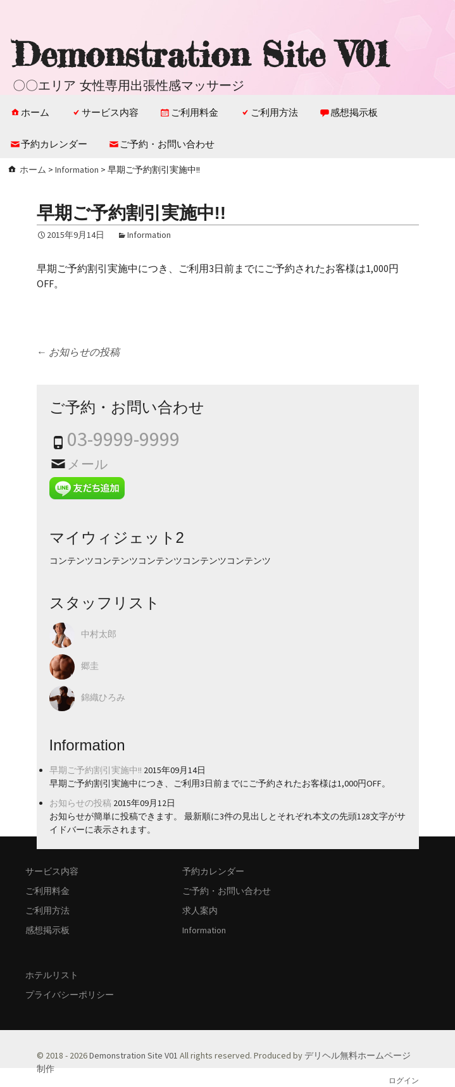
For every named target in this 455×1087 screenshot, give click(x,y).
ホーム (35, 112)
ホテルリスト (51, 975)
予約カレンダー (54, 144)
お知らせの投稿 (78, 351)
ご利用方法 (274, 112)
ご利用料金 (194, 112)
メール (87, 464)
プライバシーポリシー (69, 994)
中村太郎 (98, 634)
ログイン (404, 1080)
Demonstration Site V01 (133, 1055)
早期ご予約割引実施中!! (95, 770)
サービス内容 (110, 112)
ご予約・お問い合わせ (167, 144)
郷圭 (90, 666)
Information (77, 169)
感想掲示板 (354, 112)
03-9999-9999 (123, 439)
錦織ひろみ (103, 698)
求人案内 (200, 910)
